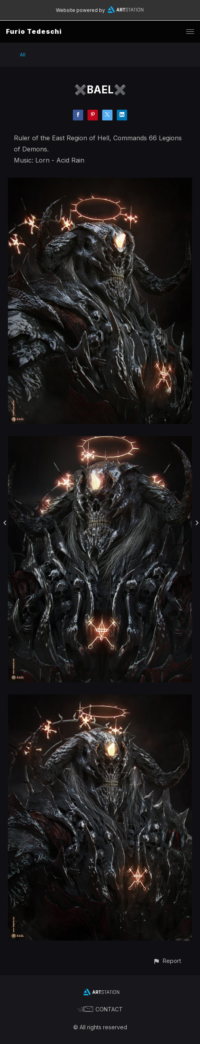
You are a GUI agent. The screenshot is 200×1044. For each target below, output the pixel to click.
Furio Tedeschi (34, 31)
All (22, 55)
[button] (167, 961)
